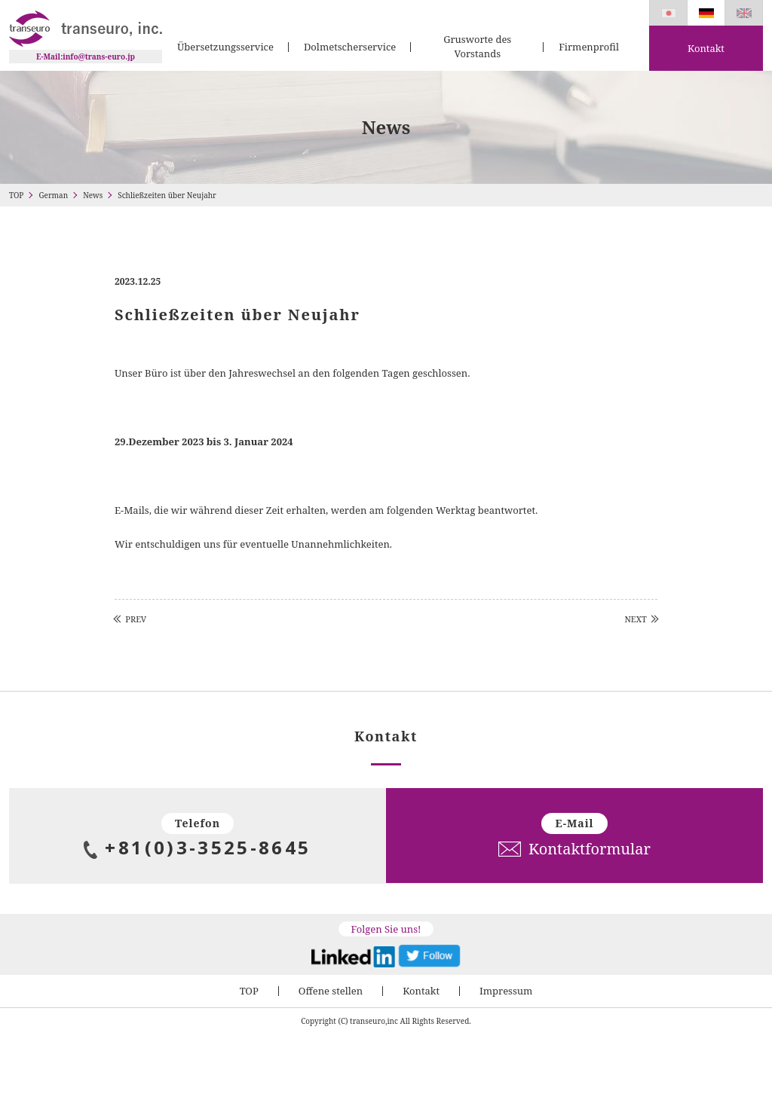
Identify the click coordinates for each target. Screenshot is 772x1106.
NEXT (635, 619)
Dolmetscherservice (350, 46)
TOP (16, 195)
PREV (135, 619)
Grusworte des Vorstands (477, 46)
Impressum (505, 991)
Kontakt (706, 48)
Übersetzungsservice (225, 46)
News (93, 195)
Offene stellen (331, 991)
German (53, 195)
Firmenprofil (589, 46)
